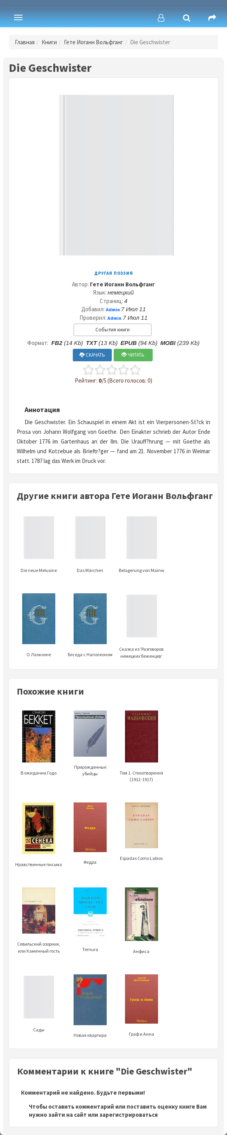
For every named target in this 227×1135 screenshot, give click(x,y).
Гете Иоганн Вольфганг (93, 42)
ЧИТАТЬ (132, 355)
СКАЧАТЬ (92, 355)
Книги (49, 42)
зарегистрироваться (128, 1114)
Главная (25, 42)
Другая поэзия (113, 273)
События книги (112, 329)
